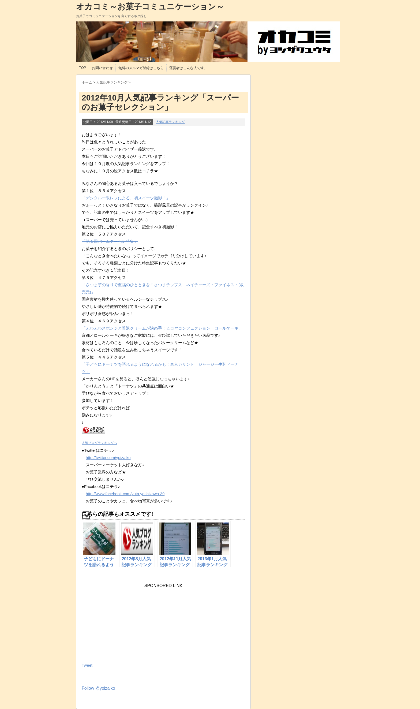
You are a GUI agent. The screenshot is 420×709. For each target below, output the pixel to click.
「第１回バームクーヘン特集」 (110, 241)
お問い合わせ (102, 68)
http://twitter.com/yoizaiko (108, 457)
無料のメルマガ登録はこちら (141, 68)
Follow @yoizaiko (98, 688)
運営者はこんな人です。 (188, 68)
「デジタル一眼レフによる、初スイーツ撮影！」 (126, 198)
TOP (82, 68)
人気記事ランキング (170, 122)
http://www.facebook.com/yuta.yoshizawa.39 (125, 493)
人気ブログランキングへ (99, 443)
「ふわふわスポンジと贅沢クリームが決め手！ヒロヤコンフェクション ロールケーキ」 (162, 328)
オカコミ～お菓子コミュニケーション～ (150, 6)
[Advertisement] (122, 621)
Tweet (87, 665)
